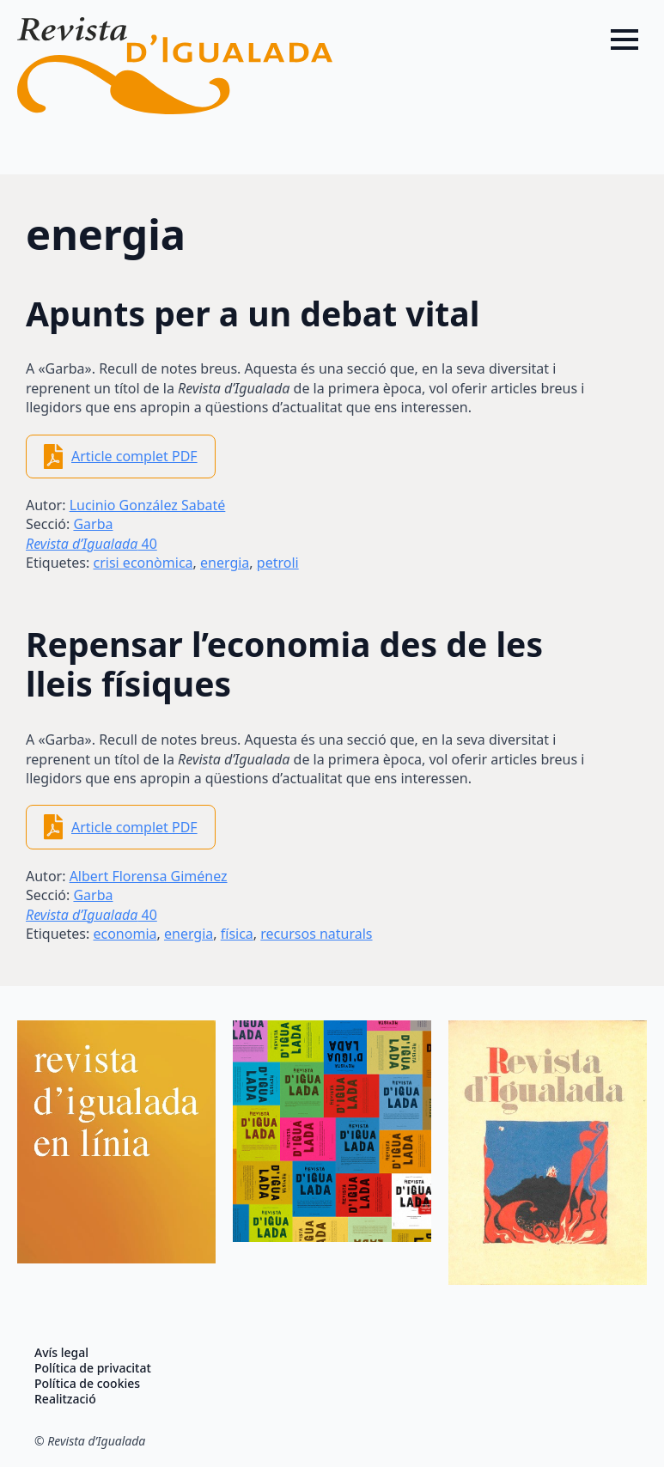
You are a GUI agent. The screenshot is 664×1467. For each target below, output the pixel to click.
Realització (65, 1399)
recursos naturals (316, 933)
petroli (278, 562)
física (237, 933)
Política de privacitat (92, 1368)
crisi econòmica (142, 562)
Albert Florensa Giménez (149, 876)
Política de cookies (87, 1383)
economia (124, 933)
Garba (93, 523)
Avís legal (61, 1352)
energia (224, 562)
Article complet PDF (134, 456)
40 (91, 543)
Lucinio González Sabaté (148, 505)
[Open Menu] (624, 39)
